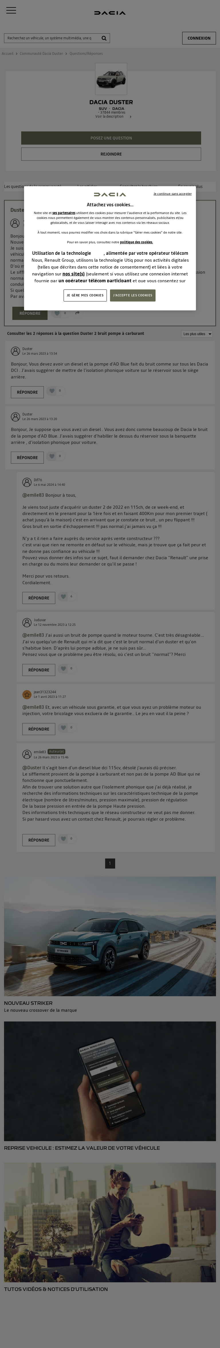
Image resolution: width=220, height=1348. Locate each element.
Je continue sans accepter (173, 193)
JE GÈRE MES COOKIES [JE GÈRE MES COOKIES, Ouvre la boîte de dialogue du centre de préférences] (85, 295)
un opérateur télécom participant (94, 280)
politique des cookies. (136, 242)
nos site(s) (73, 274)
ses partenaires (63, 213)
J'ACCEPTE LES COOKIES (132, 295)
